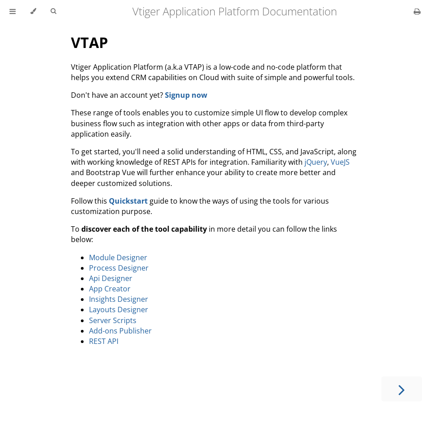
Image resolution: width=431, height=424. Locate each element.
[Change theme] (33, 11)
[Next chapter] (401, 388)
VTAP (89, 42)
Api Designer (110, 278)
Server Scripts (112, 320)
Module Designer (118, 257)
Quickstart (128, 201)
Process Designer (119, 268)
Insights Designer (118, 299)
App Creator (110, 289)
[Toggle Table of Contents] (12, 11)
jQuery (316, 162)
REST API (103, 341)
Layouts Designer (118, 309)
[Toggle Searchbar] (53, 11)
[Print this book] (417, 11)
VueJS (340, 162)
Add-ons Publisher (120, 331)
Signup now (186, 95)
